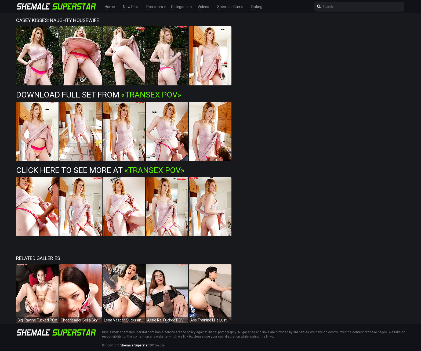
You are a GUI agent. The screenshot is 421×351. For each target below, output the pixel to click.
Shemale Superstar (134, 345)
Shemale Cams (230, 7)
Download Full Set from (98, 94)
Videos (203, 7)
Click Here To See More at (100, 170)
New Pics (130, 7)
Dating (256, 7)
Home (110, 7)
